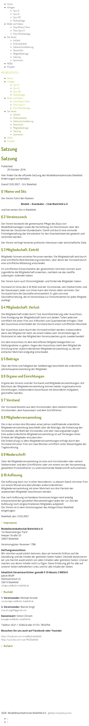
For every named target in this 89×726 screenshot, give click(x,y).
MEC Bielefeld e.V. (10, 72)
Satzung (17, 56)
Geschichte (18, 50)
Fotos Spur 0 (19, 30)
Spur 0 (16, 10)
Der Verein (11, 37)
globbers (52, 712)
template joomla (63, 712)
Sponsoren (18, 60)
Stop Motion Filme (21, 27)
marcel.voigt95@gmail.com (14, 610)
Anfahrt (16, 40)
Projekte (11, 66)
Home (10, 4)
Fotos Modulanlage (21, 33)
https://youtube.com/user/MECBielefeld (19, 639)
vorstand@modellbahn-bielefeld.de (17, 601)
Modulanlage (19, 20)
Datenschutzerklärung (23, 47)
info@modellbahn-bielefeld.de (15, 585)
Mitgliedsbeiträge (20, 53)
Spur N (16, 13)
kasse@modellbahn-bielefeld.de (15, 619)
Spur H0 (17, 17)
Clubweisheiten (20, 43)
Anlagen (11, 7)
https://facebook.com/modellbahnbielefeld (21, 636)
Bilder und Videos (15, 23)
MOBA (10, 63)
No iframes (44, 680)
